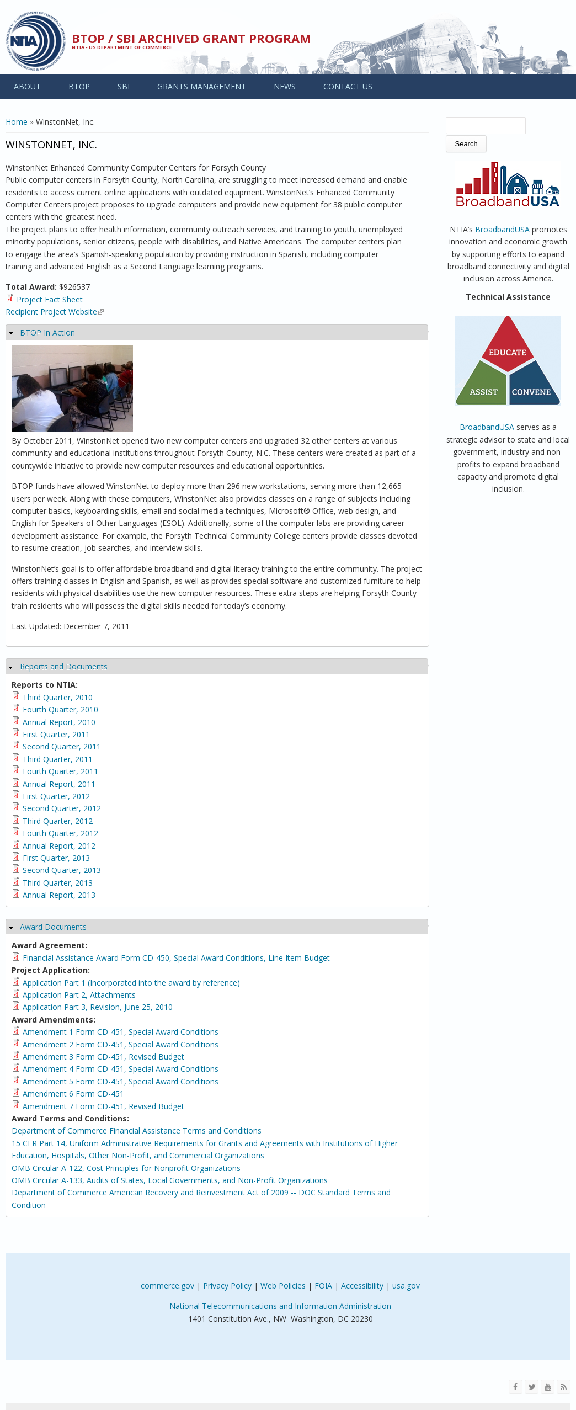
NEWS (285, 86)
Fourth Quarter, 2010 (60, 709)
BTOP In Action (47, 332)
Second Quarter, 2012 (62, 808)
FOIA (323, 1285)
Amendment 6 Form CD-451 (73, 1093)
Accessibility (362, 1285)
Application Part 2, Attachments (79, 994)
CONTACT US (347, 86)
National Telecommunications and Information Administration (280, 1306)
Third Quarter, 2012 (58, 821)
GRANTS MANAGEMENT (201, 86)
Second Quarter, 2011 (62, 746)
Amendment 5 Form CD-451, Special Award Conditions (120, 1081)
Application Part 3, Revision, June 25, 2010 (98, 1007)
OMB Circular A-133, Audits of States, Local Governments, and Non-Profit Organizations (170, 1180)
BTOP (79, 86)
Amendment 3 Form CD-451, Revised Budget (103, 1056)
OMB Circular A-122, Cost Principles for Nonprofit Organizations (126, 1168)
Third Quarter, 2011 (58, 759)
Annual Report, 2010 (59, 722)
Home (17, 121)
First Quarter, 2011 (56, 734)
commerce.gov (167, 1285)
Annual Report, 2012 (59, 845)
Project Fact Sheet (50, 299)
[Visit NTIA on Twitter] (531, 1387)
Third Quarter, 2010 (58, 697)
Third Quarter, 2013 (58, 882)
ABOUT (27, 86)
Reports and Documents (64, 666)
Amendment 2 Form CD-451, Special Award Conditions (120, 1044)
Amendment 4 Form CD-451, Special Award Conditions (120, 1068)
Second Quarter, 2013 (62, 870)
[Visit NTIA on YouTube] (547, 1387)
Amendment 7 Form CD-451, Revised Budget (103, 1106)
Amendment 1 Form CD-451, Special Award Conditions (120, 1031)
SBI (124, 86)
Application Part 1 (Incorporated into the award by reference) (131, 982)
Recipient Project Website (55, 311)
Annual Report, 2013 (59, 895)
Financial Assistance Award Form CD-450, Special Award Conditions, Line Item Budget (176, 958)
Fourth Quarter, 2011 (60, 771)
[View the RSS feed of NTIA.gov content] (563, 1387)
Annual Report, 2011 (59, 784)
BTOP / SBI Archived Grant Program (191, 38)
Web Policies (283, 1285)
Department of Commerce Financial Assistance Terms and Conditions (137, 1130)
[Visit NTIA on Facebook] (515, 1387)
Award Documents (53, 927)
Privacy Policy (227, 1285)
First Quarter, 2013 (56, 858)
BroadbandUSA (502, 229)
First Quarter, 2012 (56, 796)
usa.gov (406, 1285)
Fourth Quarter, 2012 (60, 833)
